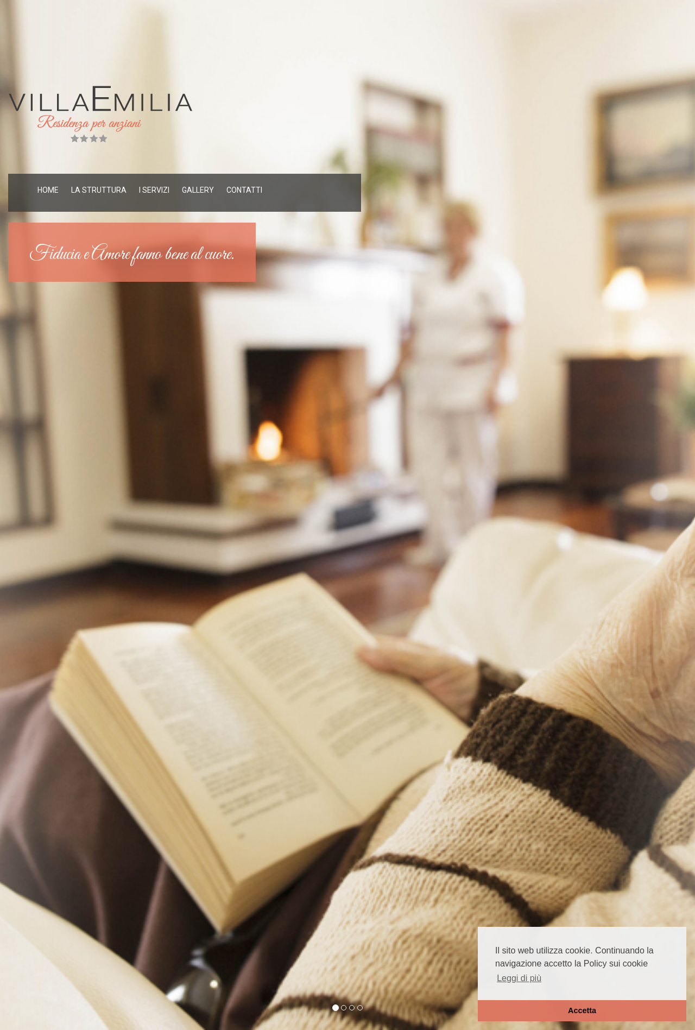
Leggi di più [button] (519, 978)
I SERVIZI (154, 190)
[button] (52, 515)
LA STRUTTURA (99, 190)
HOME (48, 190)
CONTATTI (244, 190)
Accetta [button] (582, 1010)
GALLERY (198, 190)
